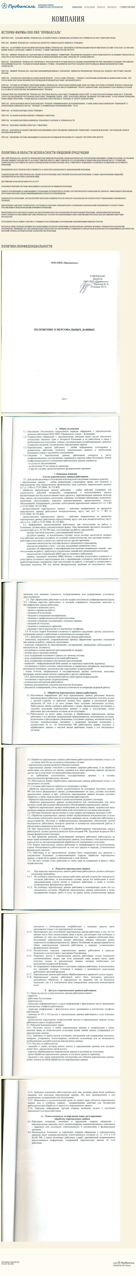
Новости (101, 7)
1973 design (126, 1265)
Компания (77, 7)
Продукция (89, 7)
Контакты (112, 7)
